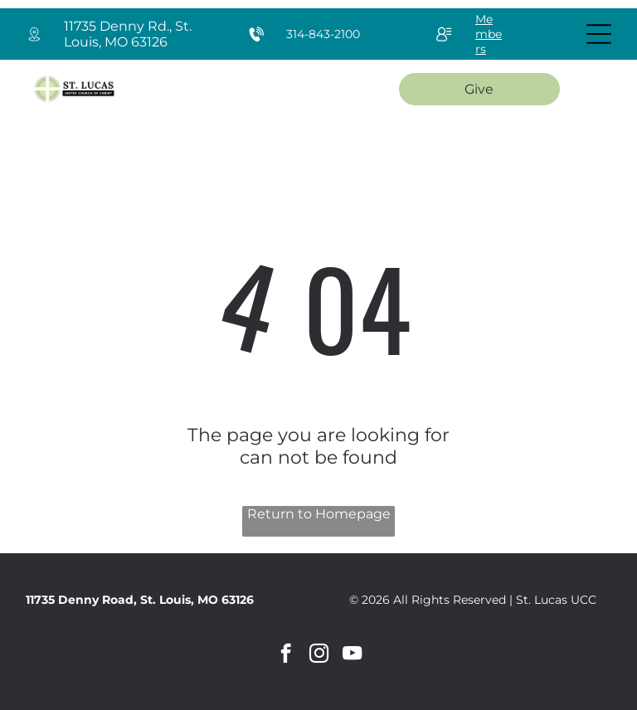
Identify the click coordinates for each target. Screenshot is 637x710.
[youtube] (352, 655)
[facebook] (285, 655)
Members (488, 34)
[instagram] (318, 655)
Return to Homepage (319, 514)
